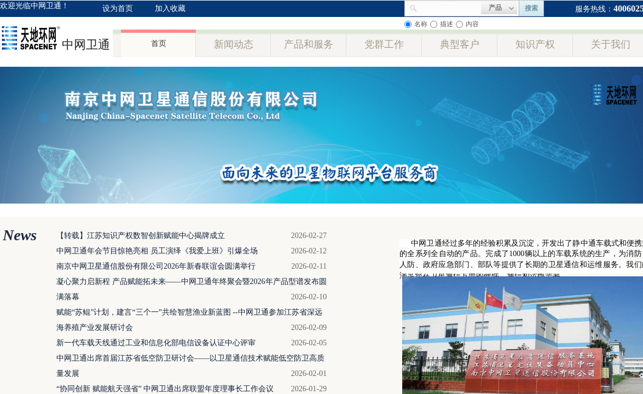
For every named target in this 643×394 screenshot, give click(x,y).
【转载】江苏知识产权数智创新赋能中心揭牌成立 (140, 235)
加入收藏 (170, 8)
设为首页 (117, 8)
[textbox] (449, 7)
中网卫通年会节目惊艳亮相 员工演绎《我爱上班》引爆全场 (157, 251)
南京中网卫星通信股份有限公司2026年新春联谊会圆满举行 (156, 266)
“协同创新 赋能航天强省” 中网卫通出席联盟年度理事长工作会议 (165, 389)
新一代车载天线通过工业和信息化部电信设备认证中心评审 (156, 343)
